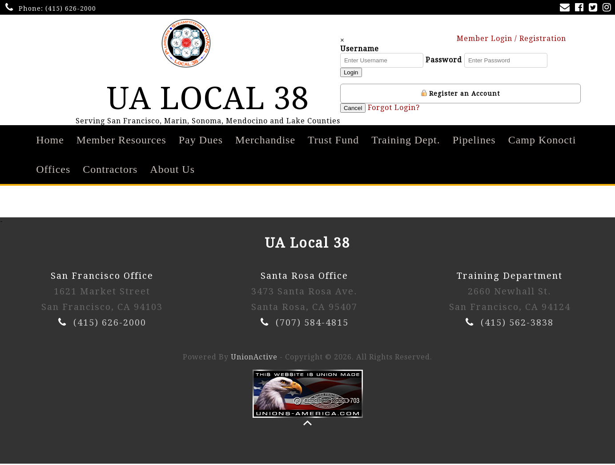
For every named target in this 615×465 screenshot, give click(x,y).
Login (351, 72)
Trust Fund (333, 141)
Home (50, 141)
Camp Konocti (542, 141)
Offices (53, 170)
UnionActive (254, 358)
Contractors (110, 170)
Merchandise (265, 141)
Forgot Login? (395, 108)
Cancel (353, 108)
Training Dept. (405, 141)
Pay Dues (201, 141)
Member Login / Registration (516, 38)
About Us (172, 170)
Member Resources (121, 141)
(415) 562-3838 (517, 323)
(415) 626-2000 (70, 8)
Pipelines (474, 141)
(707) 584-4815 (312, 323)
